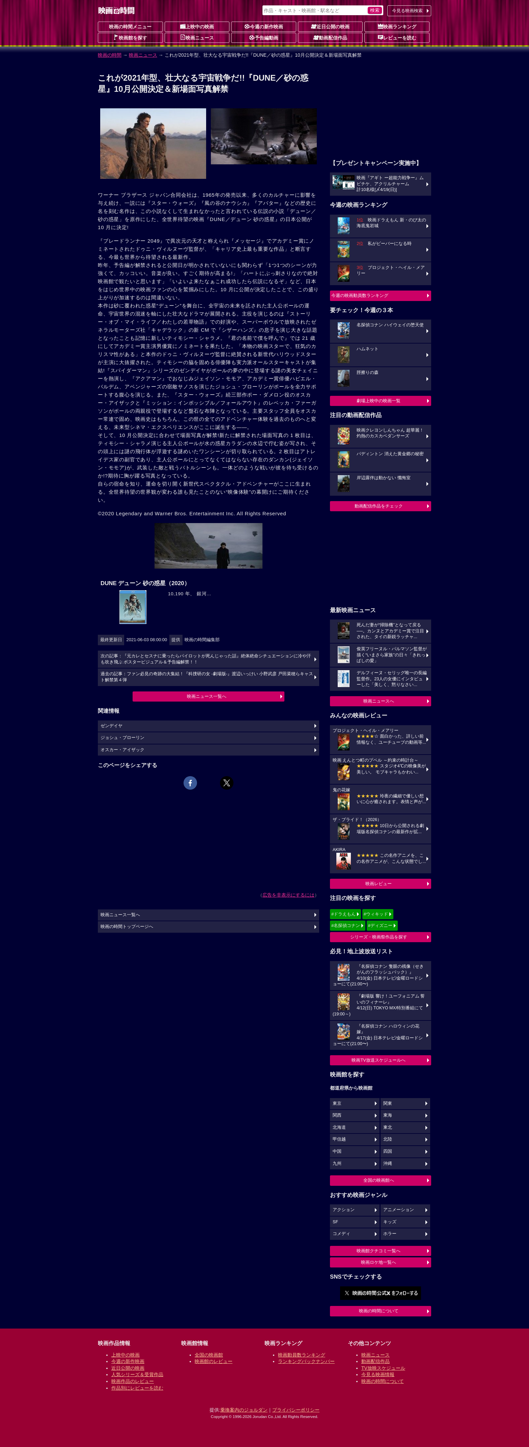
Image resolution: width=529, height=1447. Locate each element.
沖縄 (387, 1163)
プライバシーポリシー (295, 1410)
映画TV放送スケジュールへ (379, 1060)
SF (335, 1222)
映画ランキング (397, 26)
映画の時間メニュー (130, 26)
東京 (337, 1103)
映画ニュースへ (378, 701)
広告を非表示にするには (288, 895)
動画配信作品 (330, 37)
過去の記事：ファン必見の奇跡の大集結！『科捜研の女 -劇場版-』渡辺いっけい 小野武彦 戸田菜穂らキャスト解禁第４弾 (207, 677)
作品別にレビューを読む (137, 1388)
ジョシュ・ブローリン (122, 737)
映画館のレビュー (213, 1361)
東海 (387, 1115)
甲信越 (339, 1139)
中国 (337, 1151)
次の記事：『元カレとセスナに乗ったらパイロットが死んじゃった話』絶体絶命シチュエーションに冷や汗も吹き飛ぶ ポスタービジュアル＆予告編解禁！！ (206, 659)
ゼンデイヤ (111, 726)
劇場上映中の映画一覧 (378, 400)
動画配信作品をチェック (379, 506)
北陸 (387, 1139)
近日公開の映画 (330, 26)
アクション (344, 1209)
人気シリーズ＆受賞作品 (137, 1374)
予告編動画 (263, 37)
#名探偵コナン (345, 925)
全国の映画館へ (378, 1180)
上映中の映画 (197, 26)
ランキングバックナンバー (306, 1361)
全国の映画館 (209, 1355)
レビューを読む (397, 37)
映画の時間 (109, 55)
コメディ (341, 1233)
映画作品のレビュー (132, 1381)
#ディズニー (380, 925)
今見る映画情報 (377, 1374)
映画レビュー (378, 883)
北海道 (339, 1127)
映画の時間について (378, 1310)
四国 (387, 1151)
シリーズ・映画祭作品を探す (378, 936)
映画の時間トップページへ (127, 926)
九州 (337, 1163)
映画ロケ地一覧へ (378, 1262)
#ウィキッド (376, 914)
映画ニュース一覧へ (206, 696)
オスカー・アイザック (122, 749)
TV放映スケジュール (383, 1368)
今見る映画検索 (407, 10)
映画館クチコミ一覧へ (378, 1250)
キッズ (389, 1222)
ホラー (389, 1233)
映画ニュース (197, 37)
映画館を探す (130, 37)
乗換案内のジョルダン (244, 1410)
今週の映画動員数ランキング (359, 295)
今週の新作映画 (264, 26)
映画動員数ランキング (301, 1355)
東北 (387, 1127)
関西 (337, 1115)
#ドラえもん (343, 914)
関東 (387, 1103)
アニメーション (398, 1209)
